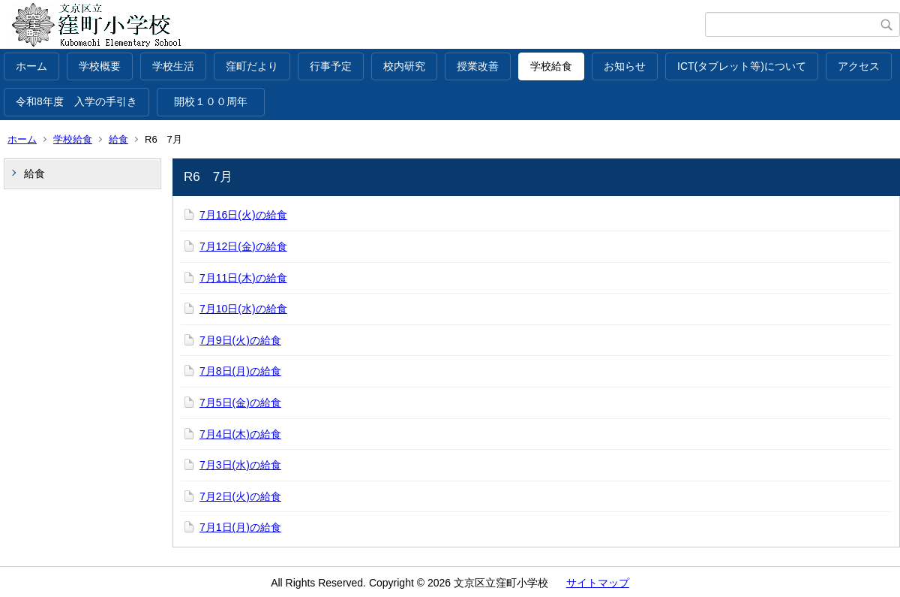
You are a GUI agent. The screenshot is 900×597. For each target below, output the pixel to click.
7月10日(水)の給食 (243, 309)
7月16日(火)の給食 (243, 215)
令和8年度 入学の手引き (76, 101)
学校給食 (551, 66)
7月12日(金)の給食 (243, 246)
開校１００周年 (216, 101)
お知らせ (625, 66)
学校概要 (100, 66)
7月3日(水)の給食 (240, 465)
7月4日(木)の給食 (240, 434)
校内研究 (404, 66)
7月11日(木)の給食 (243, 278)
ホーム (31, 66)
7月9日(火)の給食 (240, 340)
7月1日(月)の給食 (240, 527)
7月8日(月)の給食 (240, 371)
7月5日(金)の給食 (240, 402)
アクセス (859, 66)
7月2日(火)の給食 (240, 496)
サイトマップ (597, 583)
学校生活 (173, 66)
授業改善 (478, 66)
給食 (118, 139)
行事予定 (331, 66)
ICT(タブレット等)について (741, 66)
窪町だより (252, 66)
